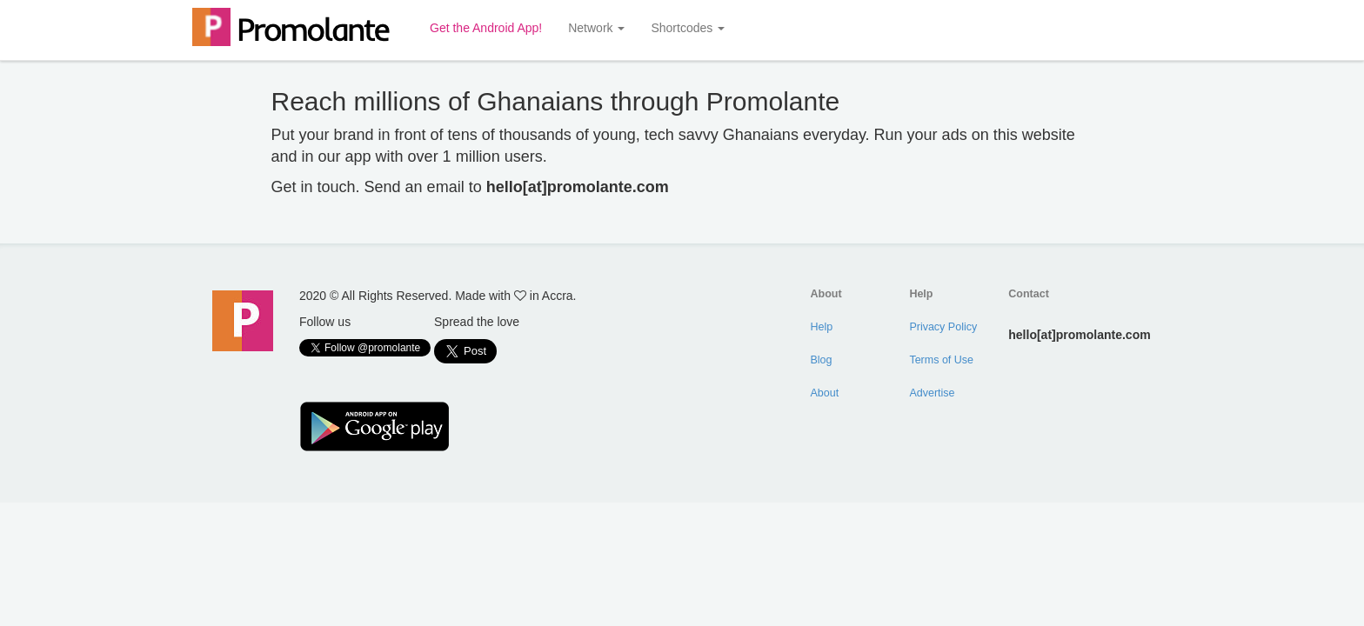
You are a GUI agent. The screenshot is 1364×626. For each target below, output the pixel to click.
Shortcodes (688, 28)
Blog (821, 360)
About (825, 393)
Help (822, 327)
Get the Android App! (486, 28)
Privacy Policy (943, 327)
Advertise (931, 393)
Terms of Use (941, 360)
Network (596, 28)
